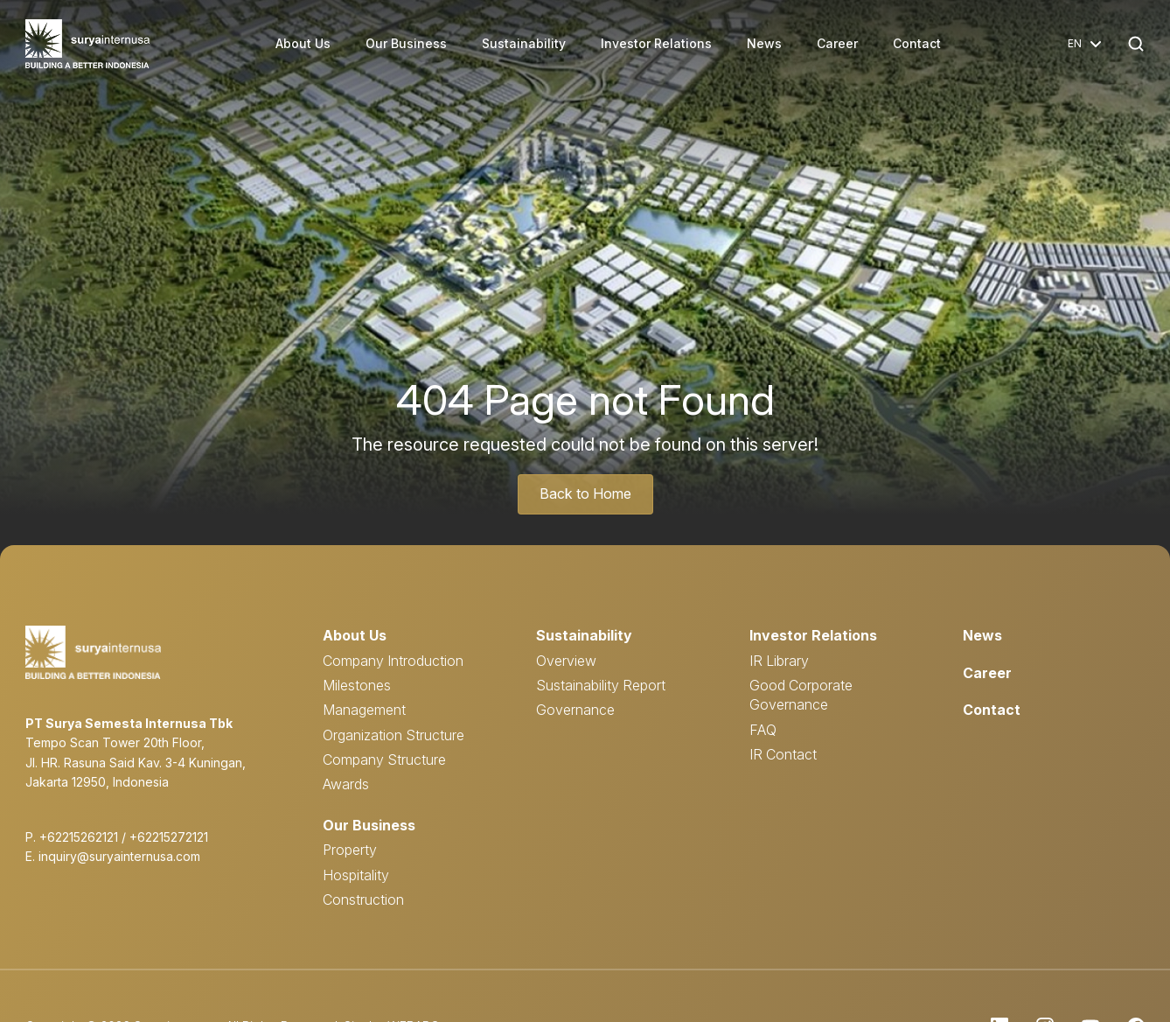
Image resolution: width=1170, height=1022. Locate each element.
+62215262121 (78, 837)
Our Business (407, 43)
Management (364, 709)
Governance (575, 709)
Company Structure (384, 759)
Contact (918, 43)
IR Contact (783, 754)
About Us (303, 43)
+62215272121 (168, 837)
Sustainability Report (600, 685)
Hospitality (356, 875)
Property (350, 849)
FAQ (763, 729)
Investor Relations (657, 43)
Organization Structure (393, 735)
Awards (346, 784)
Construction (363, 899)
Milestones (357, 685)
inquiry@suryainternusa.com (119, 856)
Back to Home (585, 494)
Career (838, 43)
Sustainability (525, 43)
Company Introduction (393, 659)
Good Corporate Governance (801, 694)
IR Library (779, 659)
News (765, 43)
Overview (566, 659)
